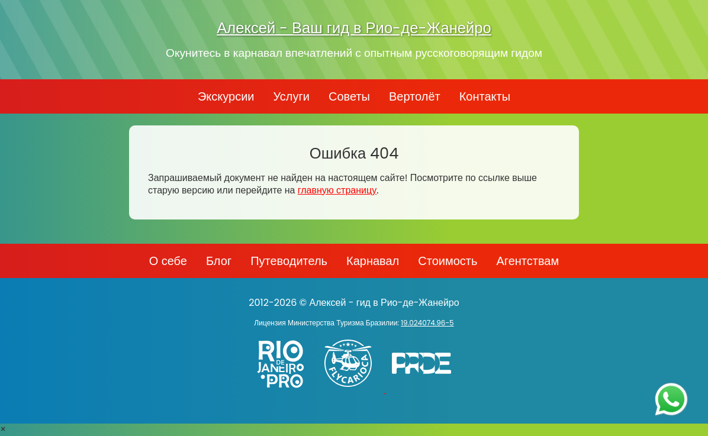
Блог (218, 261)
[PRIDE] (424, 389)
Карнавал (372, 261)
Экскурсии (226, 96)
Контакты (484, 96)
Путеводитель (288, 261)
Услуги (291, 96)
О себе (168, 261)
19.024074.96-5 (427, 323)
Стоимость (447, 261)
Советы (349, 96)
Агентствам (527, 261)
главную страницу (337, 190)
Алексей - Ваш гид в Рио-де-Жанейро (354, 27)
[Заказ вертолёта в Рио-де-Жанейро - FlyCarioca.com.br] (353, 389)
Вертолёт (414, 96)
